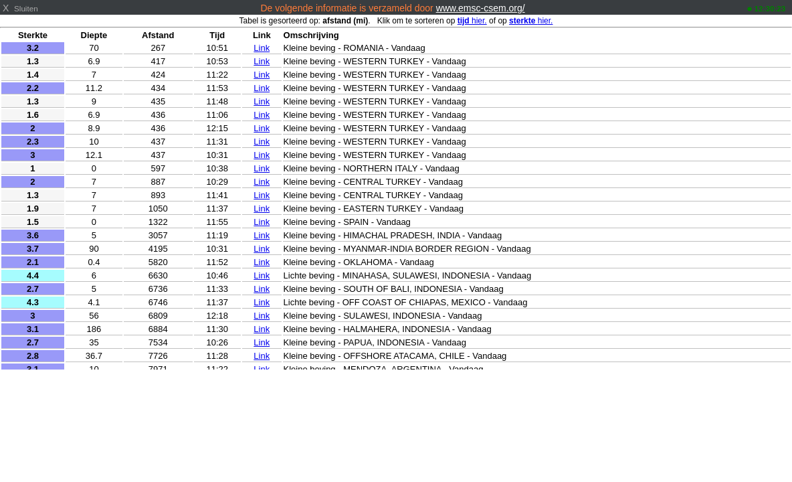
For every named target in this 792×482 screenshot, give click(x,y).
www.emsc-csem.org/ (480, 8)
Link (262, 48)
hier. (472, 20)
